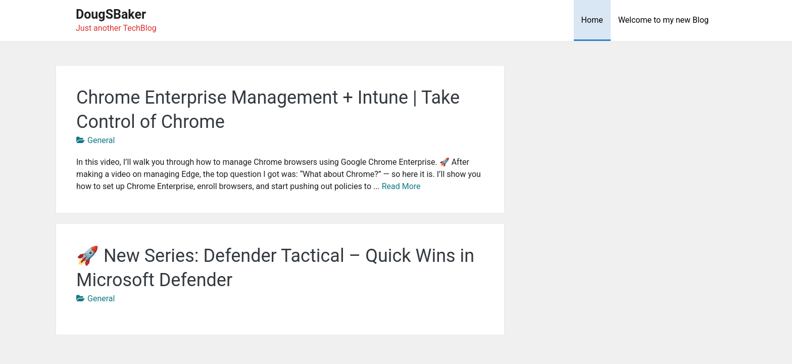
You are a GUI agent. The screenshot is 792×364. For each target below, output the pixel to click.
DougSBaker (111, 14)
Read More (401, 186)
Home (592, 20)
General (101, 140)
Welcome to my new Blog (663, 20)
